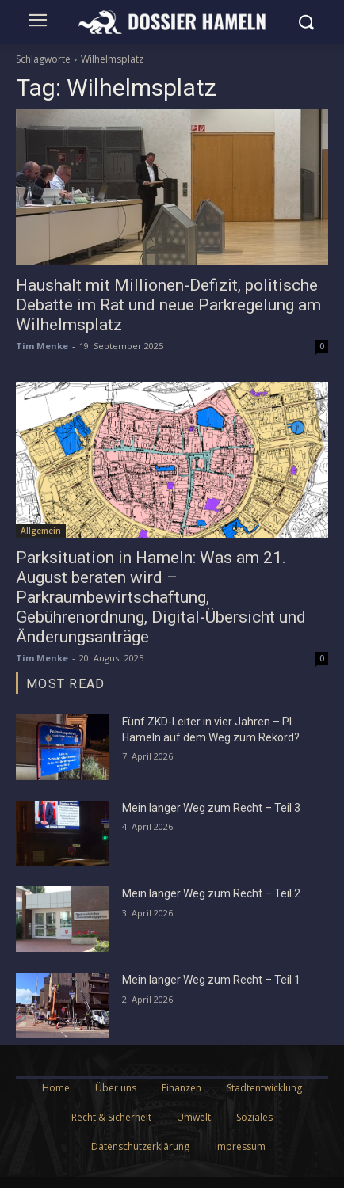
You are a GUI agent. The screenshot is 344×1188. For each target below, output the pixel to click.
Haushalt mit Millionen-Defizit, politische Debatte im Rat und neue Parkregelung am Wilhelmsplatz (168, 305)
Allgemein (41, 530)
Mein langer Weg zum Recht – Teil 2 (211, 893)
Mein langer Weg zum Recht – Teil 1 (211, 979)
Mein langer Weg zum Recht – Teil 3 (211, 808)
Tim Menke (42, 346)
